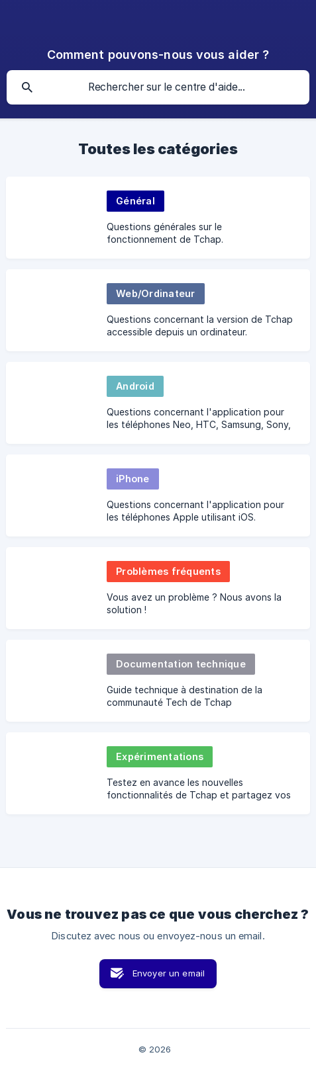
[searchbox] (158, 87)
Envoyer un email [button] (168, 973)
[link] (158, 218)
